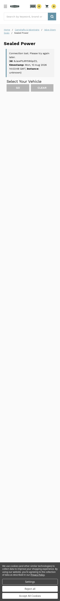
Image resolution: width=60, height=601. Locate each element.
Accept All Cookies (30, 596)
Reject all (30, 589)
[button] (35, 6)
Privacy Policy (37, 574)
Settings (30, 582)
